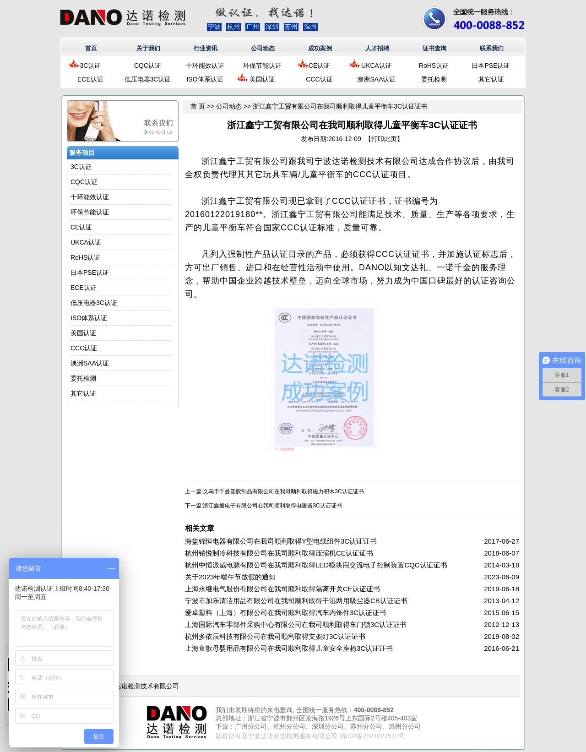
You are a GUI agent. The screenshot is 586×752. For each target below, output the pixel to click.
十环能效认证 (205, 65)
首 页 (197, 106)
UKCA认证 (376, 65)
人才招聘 (377, 48)
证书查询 (434, 48)
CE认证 (319, 65)
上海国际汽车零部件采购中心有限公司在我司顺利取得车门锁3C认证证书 (296, 624)
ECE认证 (90, 79)
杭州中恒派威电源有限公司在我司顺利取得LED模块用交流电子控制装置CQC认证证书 (316, 565)
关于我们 (148, 48)
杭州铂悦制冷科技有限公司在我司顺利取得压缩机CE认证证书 (279, 553)
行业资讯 (205, 48)
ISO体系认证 (204, 79)
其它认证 (491, 79)
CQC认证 (147, 65)
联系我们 (492, 48)
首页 (91, 48)
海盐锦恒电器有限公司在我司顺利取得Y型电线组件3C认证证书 (281, 541)
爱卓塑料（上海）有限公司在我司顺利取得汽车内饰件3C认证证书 (285, 612)
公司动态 (263, 48)
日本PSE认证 (491, 65)
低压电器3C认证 (148, 79)
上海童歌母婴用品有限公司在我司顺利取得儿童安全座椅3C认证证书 (289, 648)
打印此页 (384, 138)
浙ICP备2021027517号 (372, 736)
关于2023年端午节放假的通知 (230, 577)
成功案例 (320, 48)
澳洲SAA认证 (376, 79)
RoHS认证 (434, 65)
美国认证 (262, 79)
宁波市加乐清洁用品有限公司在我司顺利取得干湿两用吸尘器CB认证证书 (296, 601)
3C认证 (90, 65)
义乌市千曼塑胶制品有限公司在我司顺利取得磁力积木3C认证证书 (283, 491)
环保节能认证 (262, 65)
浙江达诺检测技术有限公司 (140, 686)
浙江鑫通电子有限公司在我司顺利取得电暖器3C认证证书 (272, 505)
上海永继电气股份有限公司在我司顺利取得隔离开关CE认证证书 (282, 589)
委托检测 (434, 79)
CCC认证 (319, 79)
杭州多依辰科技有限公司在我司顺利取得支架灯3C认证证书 (275, 636)
